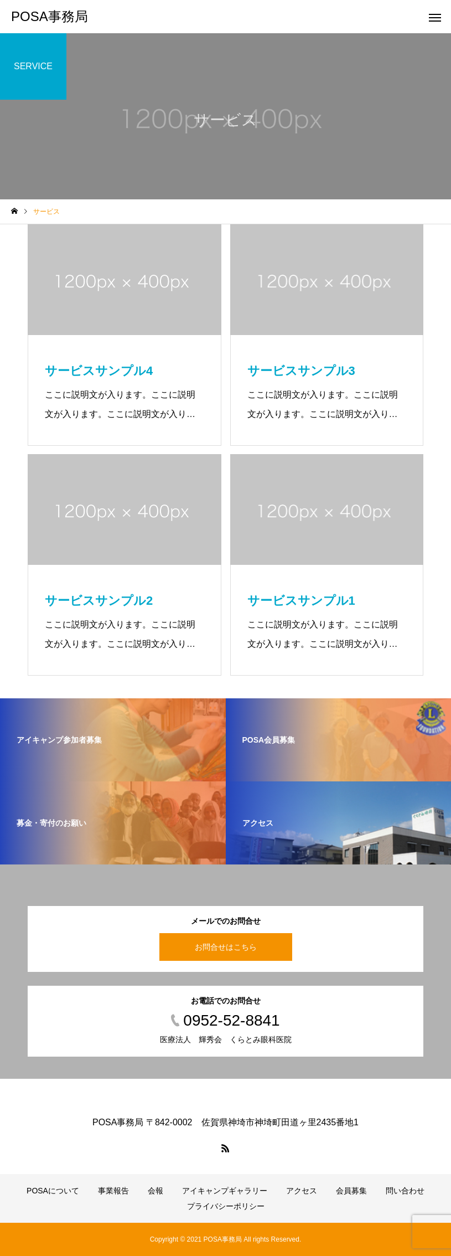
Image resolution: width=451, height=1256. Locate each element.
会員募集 (351, 1190)
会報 (155, 1190)
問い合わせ (405, 1190)
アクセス (301, 1190)
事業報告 (113, 1190)
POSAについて (53, 1190)
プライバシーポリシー (226, 1206)
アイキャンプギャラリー (224, 1190)
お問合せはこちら (226, 947)
